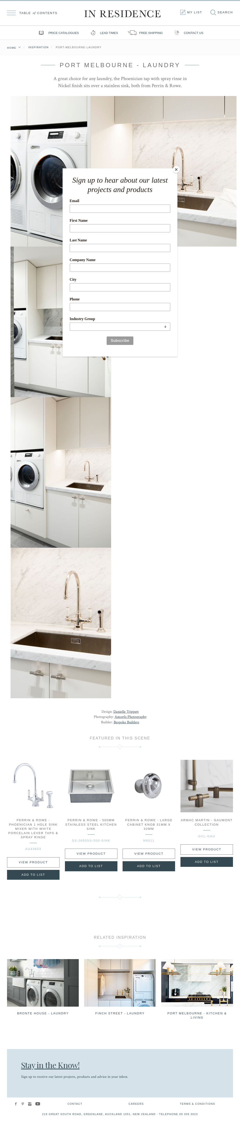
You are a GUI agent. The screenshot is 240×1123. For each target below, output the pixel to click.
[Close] (176, 169)
